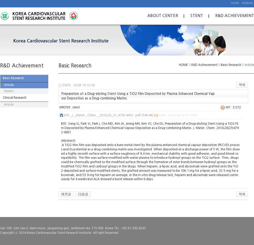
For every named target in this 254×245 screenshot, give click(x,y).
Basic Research (13, 78)
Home (235, 3)
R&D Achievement (234, 16)
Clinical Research (14, 97)
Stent (196, 16)
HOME (183, 64)
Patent (8, 91)
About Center (162, 16)
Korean (247, 3)
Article (9, 85)
